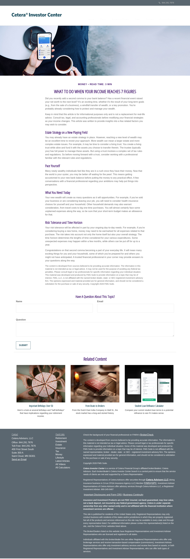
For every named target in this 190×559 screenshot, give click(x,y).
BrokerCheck (146, 435)
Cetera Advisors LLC (157, 480)
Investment (61, 442)
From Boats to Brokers (95, 406)
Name (19, 302)
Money (59, 455)
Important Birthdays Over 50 (41, 406)
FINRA (147, 483)
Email (100, 302)
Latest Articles (63, 461)
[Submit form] (23, 346)
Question (21, 320)
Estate (59, 445)
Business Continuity (133, 495)
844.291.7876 (166, 3)
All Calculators (63, 468)
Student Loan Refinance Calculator (149, 406)
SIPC (154, 483)
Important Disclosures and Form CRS (103, 495)
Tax (57, 452)
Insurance (61, 448)
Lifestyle (60, 458)
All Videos (61, 465)
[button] (96, 16)
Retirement (61, 439)
